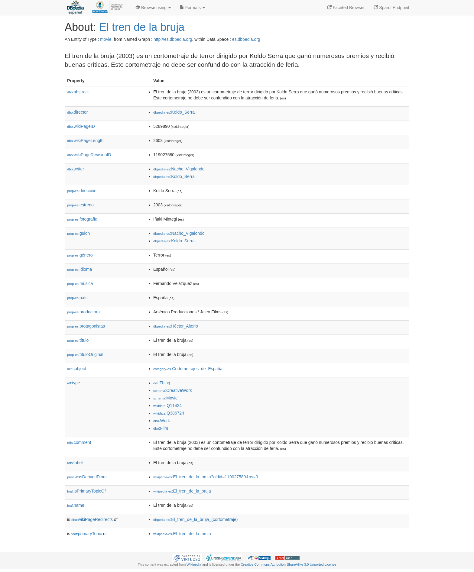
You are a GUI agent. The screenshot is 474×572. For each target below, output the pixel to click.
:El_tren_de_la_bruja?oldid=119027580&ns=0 (205, 476)
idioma (79, 269)
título (78, 340)
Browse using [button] (153, 7)
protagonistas (86, 326)
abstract (78, 91)
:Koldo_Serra (174, 112)
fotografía (82, 219)
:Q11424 (167, 405)
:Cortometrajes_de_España (187, 368)
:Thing (161, 382)
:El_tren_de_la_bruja (182, 491)
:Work (161, 420)
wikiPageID (81, 126)
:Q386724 (168, 413)
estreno (80, 204)
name (75, 505)
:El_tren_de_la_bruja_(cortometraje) (195, 519)
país (77, 297)
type (73, 382)
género (80, 255)
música (80, 283)
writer (75, 168)
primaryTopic (86, 533)
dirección (81, 190)
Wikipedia (194, 564)
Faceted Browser (346, 7)
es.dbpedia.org (246, 39)
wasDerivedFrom (87, 476)
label (75, 462)
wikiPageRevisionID (89, 154)
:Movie (165, 398)
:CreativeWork (172, 390)
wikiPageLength (85, 140)
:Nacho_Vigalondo (179, 168)
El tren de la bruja (141, 27)
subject (76, 368)
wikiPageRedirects (92, 519)
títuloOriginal (85, 354)
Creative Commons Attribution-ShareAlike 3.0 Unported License (288, 564)
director (77, 112)
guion (78, 233)
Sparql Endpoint (391, 7)
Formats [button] (192, 7)
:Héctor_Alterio (175, 326)
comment (79, 442)
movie (105, 39)
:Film (160, 428)
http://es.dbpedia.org (173, 39)
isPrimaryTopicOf (86, 491)
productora (83, 311)
